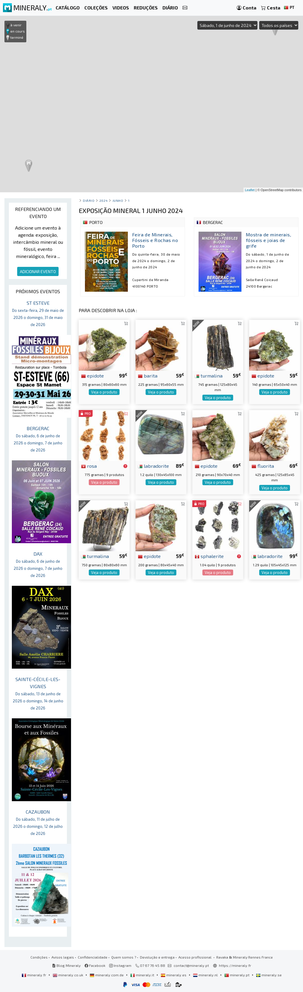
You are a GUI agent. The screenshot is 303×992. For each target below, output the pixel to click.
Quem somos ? (123, 957)
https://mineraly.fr (235, 965)
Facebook (95, 965)
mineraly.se (269, 975)
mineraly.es (174, 975)
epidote (92, 375)
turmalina (209, 375)
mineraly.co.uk (68, 975)
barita (147, 375)
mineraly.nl (206, 975)
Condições (39, 957)
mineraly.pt (237, 975)
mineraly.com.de (107, 975)
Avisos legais (62, 957)
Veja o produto (104, 392)
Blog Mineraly (66, 965)
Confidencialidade (92, 957)
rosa (89, 466)
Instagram (120, 965)
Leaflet (250, 190)
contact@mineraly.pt (191, 965)
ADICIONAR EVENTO (38, 271)
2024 (103, 200)
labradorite (153, 466)
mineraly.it (142, 975)
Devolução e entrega (157, 957)
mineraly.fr (34, 975)
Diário (88, 200)
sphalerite (209, 556)
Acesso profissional (195, 957)
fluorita (263, 466)
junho (117, 200)
